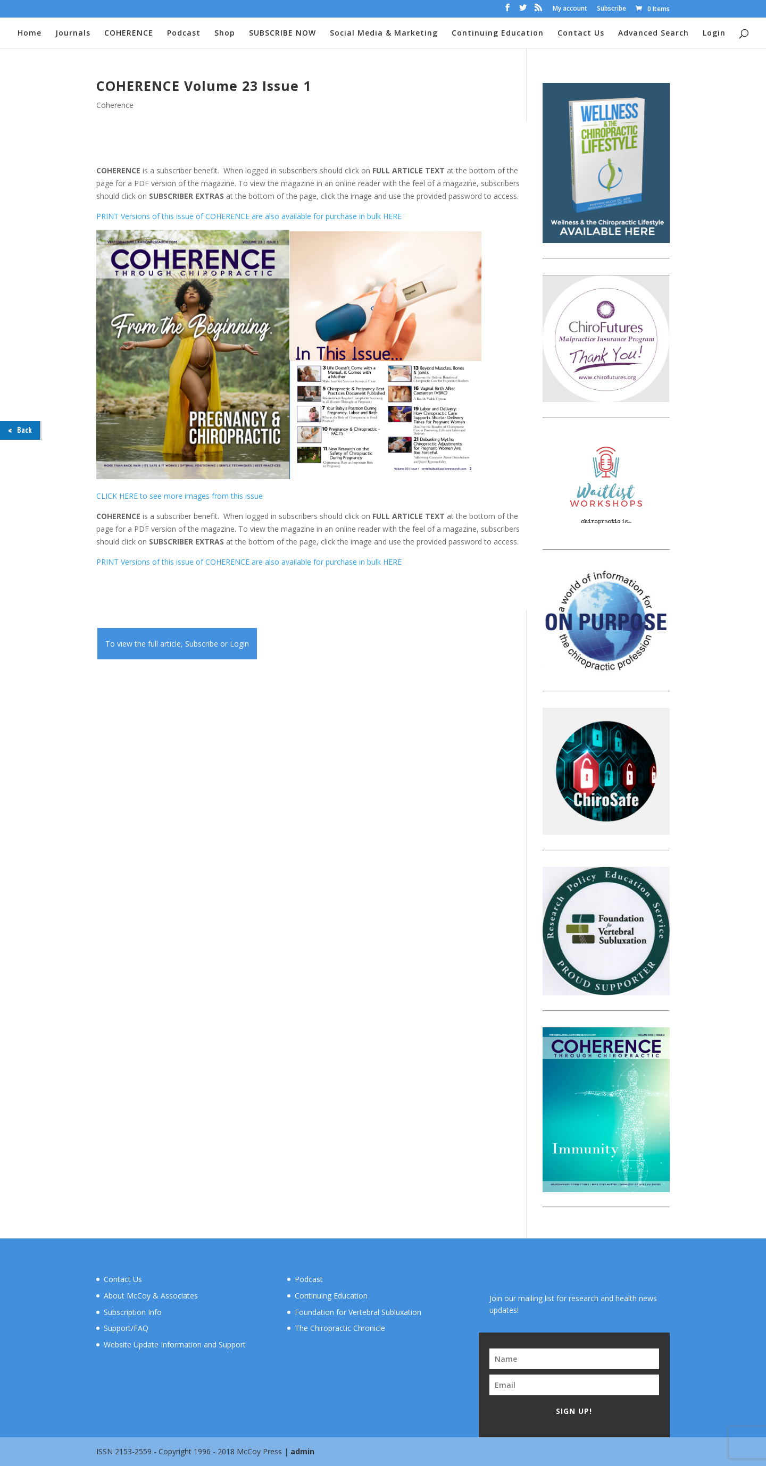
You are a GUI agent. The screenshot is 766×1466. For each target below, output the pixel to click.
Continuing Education (498, 33)
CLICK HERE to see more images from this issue (179, 496)
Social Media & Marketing (384, 33)
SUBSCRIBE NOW (282, 33)
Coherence (115, 105)
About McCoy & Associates (151, 1296)
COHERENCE (128, 33)
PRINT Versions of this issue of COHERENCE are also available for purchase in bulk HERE (249, 216)
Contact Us (580, 33)
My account (570, 9)
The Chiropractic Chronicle (340, 1328)
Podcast (184, 33)
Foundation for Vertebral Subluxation (358, 1312)
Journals (72, 33)
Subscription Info (133, 1312)
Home (29, 33)
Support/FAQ (126, 1328)
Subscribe (611, 9)
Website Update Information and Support (175, 1344)
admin (302, 1451)
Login (714, 33)
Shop (224, 33)
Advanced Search (653, 33)
